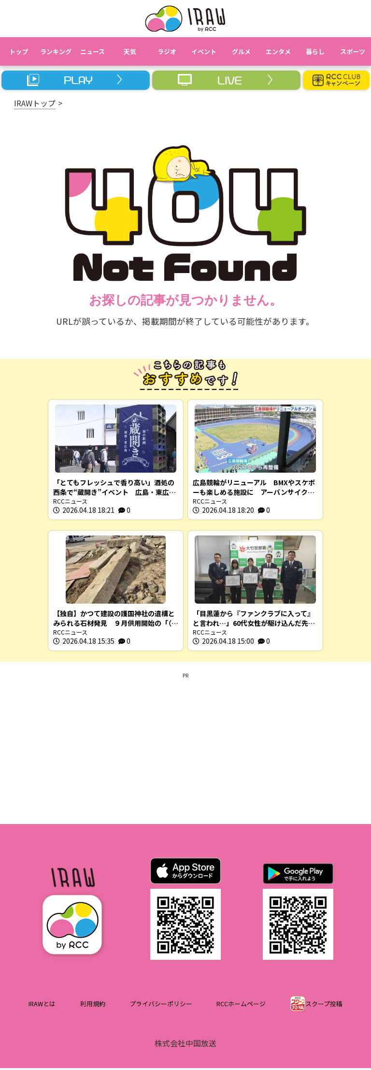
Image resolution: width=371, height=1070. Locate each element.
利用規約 (92, 1005)
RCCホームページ (241, 1005)
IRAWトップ (35, 103)
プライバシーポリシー (160, 1005)
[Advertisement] (185, 748)
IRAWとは (42, 1005)
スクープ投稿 (323, 1005)
